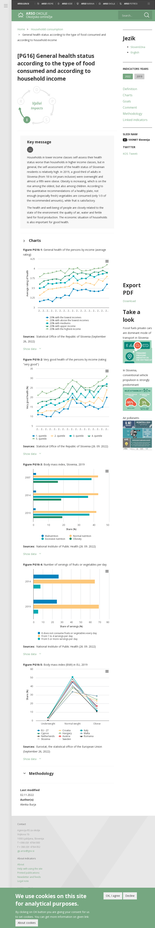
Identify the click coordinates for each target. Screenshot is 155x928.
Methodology (132, 113)
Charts (127, 95)
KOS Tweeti (130, 153)
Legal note (23, 881)
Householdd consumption (47, 29)
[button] (149, 3)
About (20, 864)
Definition (130, 89)
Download (129, 301)
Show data (29, 349)
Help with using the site (29, 868)
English (135, 52)
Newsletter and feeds (29, 877)
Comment (130, 107)
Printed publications (28, 872)
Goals (127, 101)
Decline (130, 896)
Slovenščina (138, 47)
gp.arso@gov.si (25, 851)
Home (21, 29)
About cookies (27, 923)
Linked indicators (135, 120)
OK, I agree (113, 896)
